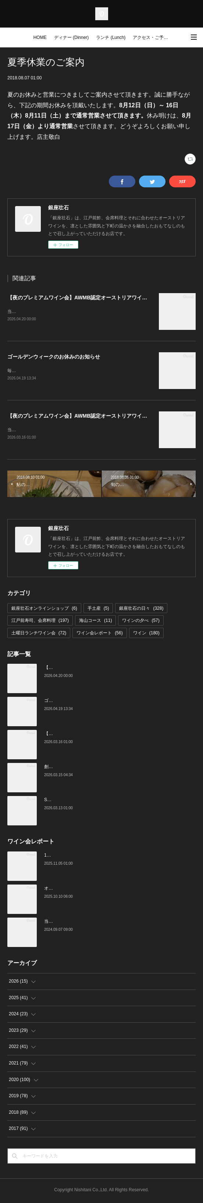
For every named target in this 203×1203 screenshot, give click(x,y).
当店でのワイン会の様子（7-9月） (78, 922)
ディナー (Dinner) (71, 37)
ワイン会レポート (99, 634)
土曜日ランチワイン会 (38, 634)
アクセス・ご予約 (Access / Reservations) (153, 37)
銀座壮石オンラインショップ (44, 609)
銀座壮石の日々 (141, 609)
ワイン (146, 634)
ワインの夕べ (140, 622)
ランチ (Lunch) (110, 37)
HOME (40, 37)
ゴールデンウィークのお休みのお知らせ (53, 357)
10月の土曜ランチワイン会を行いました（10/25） (94, 856)
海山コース (95, 622)
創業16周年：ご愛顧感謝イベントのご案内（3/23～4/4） (100, 768)
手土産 (98, 609)
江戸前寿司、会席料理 (40, 622)
